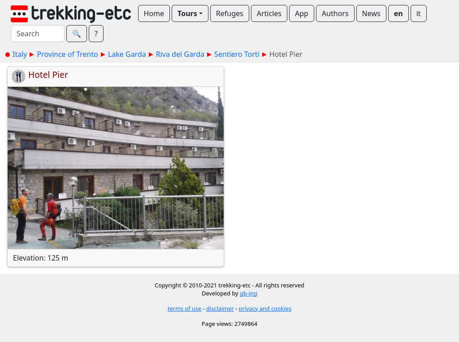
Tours (187, 13)
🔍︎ (76, 33)
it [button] (418, 13)
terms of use (184, 308)
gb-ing (248, 293)
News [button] (371, 13)
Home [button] (154, 13)
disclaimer (220, 308)
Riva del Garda (180, 54)
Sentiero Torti (237, 54)
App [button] (301, 13)
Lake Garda (127, 54)
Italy (20, 54)
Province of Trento (67, 54)
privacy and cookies (265, 308)
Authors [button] (335, 13)
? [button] (96, 33)
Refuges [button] (229, 13)
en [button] (398, 13)
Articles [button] (269, 13)
